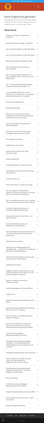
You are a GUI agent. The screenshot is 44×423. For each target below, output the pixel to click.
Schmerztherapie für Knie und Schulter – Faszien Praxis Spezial (19, 398)
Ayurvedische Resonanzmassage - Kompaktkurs (19, 43)
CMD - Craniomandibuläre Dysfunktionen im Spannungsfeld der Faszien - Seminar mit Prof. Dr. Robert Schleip (20, 76)
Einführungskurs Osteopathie (14, 139)
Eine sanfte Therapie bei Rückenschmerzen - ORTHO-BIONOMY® (18, 124)
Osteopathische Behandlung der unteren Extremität (20, 353)
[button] (3, 420)
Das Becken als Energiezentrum (15, 102)
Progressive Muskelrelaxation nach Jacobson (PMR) (20, 392)
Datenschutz (23, 415)
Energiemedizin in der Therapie (15, 145)
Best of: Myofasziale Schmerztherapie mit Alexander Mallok (17, 68)
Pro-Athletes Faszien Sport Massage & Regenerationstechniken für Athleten (16, 385)
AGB (16, 415)
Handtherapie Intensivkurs (13, 265)
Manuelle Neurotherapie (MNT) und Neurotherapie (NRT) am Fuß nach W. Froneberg (20, 309)
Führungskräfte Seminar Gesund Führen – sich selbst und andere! (19, 217)
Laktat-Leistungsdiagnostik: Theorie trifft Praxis (19, 288)
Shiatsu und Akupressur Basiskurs (15, 405)
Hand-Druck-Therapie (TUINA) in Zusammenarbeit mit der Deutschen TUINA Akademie (20, 258)
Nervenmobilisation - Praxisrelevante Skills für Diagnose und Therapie (19, 317)
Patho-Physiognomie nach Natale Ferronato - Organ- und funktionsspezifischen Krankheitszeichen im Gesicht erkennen (19, 360)
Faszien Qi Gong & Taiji (12, 179)
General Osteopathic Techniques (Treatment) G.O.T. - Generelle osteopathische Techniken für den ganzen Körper (20, 233)
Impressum (32, 415)
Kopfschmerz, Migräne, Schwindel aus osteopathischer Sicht (17, 281)
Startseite (10, 415)
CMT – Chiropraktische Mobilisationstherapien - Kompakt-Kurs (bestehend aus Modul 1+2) (19, 85)
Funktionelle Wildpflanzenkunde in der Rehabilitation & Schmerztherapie (17, 225)
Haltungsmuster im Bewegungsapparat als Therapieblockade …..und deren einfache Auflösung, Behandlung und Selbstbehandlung (20, 249)
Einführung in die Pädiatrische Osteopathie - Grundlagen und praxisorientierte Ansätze (18, 132)
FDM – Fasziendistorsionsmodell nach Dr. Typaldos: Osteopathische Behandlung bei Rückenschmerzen (20, 201)
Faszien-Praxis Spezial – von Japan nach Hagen (19, 185)
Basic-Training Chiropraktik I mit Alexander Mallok (20, 49)
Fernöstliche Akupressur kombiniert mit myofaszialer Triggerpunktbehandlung (17, 209)
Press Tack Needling (11, 378)
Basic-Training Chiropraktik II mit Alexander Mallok (20, 55)
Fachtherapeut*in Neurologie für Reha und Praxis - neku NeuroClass (20, 172)
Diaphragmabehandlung (13, 108)
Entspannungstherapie (12, 159)
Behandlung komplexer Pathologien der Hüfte (19, 61)
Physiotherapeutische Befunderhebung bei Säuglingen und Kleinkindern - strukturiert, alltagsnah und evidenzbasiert (18, 370)
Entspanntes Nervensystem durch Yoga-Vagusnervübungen (17, 152)
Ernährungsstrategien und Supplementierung (19, 165)
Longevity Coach (10, 294)
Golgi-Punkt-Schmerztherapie (14, 241)
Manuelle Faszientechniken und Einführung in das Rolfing (20, 301)
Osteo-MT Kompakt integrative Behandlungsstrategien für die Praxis (16, 334)
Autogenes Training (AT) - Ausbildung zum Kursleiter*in (18, 36)
